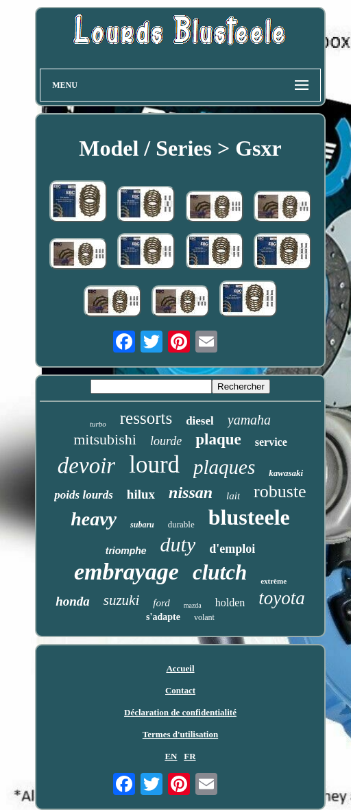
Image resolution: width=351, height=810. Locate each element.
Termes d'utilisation (180, 734)
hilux (141, 494)
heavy (94, 518)
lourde (166, 441)
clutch (220, 572)
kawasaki (286, 473)
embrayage (126, 571)
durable (181, 524)
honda (73, 601)
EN (171, 756)
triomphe (126, 550)
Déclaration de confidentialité (180, 712)
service (271, 442)
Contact (180, 690)
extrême (274, 581)
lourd (154, 464)
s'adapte (163, 617)
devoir (86, 465)
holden (230, 602)
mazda (193, 605)
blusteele (249, 517)
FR (189, 756)
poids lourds (83, 494)
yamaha (249, 419)
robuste (280, 491)
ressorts (146, 418)
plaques (224, 467)
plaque (218, 439)
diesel (200, 420)
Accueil (180, 668)
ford (161, 602)
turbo (98, 424)
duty (178, 544)
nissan (191, 492)
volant (204, 617)
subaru (142, 524)
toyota (281, 598)
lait (233, 495)
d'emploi (232, 549)
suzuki (122, 600)
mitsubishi (104, 439)
